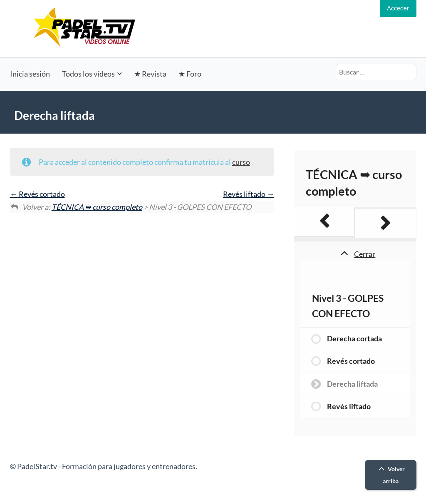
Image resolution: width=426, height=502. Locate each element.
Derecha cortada (354, 338)
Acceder (398, 8)
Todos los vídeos (88, 73)
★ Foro (189, 73)
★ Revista (150, 73)
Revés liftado (248, 194)
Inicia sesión (30, 73)
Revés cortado (37, 194)
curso (241, 162)
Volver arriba (390, 475)
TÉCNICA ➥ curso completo (97, 206)
